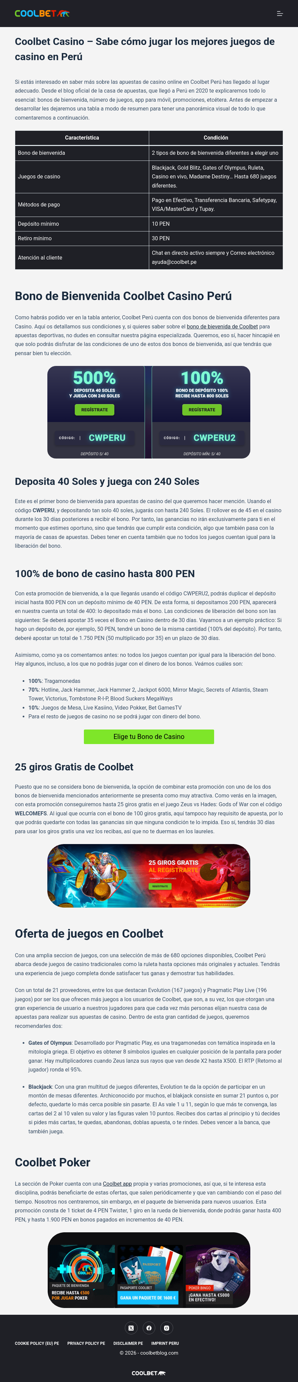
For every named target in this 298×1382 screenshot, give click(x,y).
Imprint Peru (165, 1343)
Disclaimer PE (128, 1343)
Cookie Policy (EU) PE (37, 1343)
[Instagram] (166, 1328)
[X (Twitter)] (131, 1328)
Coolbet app (117, 1184)
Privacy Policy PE (86, 1343)
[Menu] (280, 13)
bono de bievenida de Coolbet (222, 326)
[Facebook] (149, 1328)
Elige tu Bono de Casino (148, 737)
